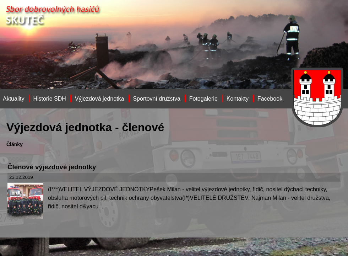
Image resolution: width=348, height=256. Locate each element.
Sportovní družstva (156, 99)
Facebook (269, 99)
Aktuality (13, 99)
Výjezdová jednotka (99, 99)
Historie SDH (49, 99)
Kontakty (238, 99)
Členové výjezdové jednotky (51, 167)
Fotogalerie (203, 99)
